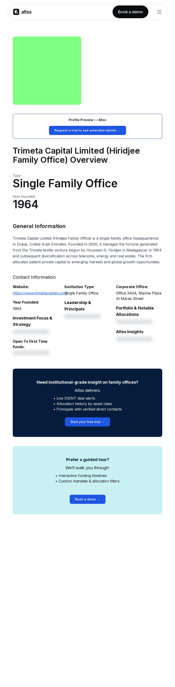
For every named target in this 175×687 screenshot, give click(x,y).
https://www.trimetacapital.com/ (40, 293)
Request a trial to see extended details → (87, 130)
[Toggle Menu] (159, 11)
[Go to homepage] (22, 11)
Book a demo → (87, 499)
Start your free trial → (87, 422)
